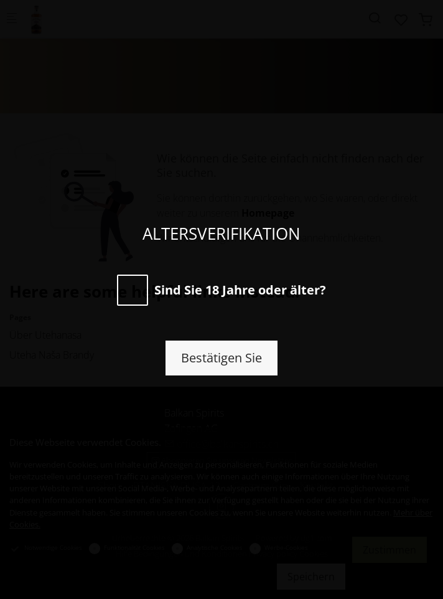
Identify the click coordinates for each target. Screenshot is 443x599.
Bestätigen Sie (221, 357)
